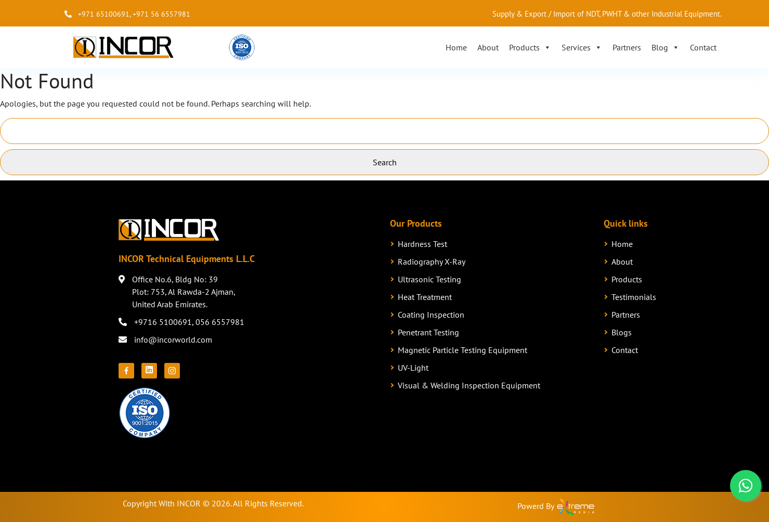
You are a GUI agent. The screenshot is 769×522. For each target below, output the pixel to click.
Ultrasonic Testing (429, 279)
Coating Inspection (431, 314)
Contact (703, 47)
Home (456, 47)
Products (530, 47)
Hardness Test (422, 244)
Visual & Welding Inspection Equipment (469, 385)
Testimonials (633, 297)
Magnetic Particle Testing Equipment (462, 350)
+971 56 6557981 (161, 14)
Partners (626, 47)
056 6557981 (219, 322)
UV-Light (413, 367)
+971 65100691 (103, 14)
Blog (665, 47)
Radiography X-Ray (431, 261)
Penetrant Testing (428, 332)
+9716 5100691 (163, 322)
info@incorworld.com (173, 339)
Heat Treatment (425, 297)
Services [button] (582, 47)
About (488, 47)
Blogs (621, 332)
